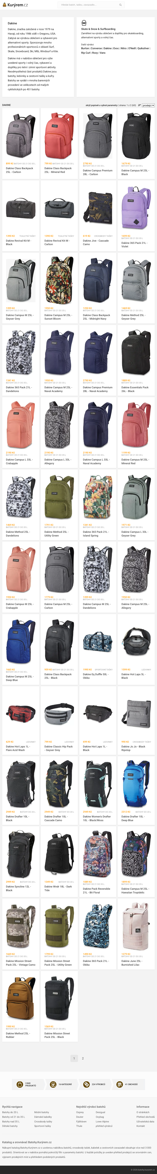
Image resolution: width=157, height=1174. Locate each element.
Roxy (95, 52)
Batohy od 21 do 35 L (13, 1117)
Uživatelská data (145, 1121)
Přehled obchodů (146, 1117)
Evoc (116, 48)
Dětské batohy (10, 1126)
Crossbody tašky (43, 1121)
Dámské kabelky (43, 1117)
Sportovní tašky (42, 1126)
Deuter (79, 1117)
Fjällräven (81, 1121)
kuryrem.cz (150, 1170)
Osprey (80, 1112)
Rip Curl (85, 52)
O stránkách (143, 1112)
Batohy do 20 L (10, 1112)
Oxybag (100, 1117)
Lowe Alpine (102, 1121)
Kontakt (141, 1126)
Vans (102, 52)
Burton (85, 48)
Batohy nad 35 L (11, 1121)
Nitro (123, 48)
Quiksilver (143, 48)
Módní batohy (41, 1112)
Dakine (108, 48)
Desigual (100, 1112)
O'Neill (132, 48)
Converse (96, 48)
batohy (141, 1170)
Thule (79, 1126)
